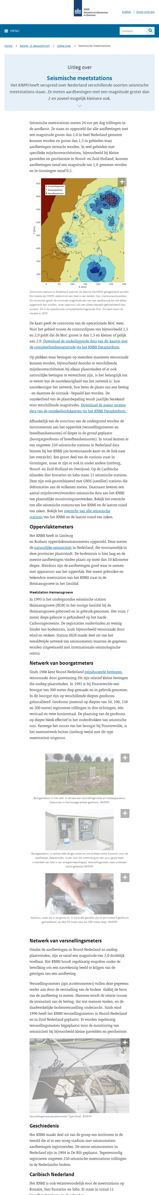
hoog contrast (145, 12)
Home (8, 46)
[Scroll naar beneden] (79, 106)
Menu (14, 31)
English (126, 12)
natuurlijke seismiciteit (53, 547)
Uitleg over (64, 46)
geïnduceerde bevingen (103, 671)
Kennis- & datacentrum (35, 46)
